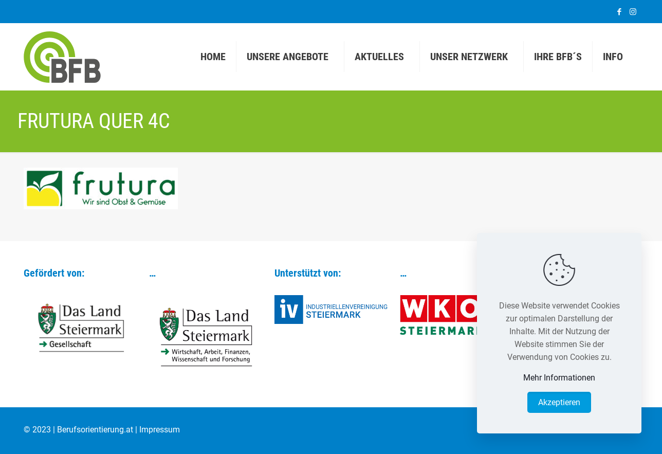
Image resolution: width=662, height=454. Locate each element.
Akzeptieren (559, 402)
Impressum (159, 429)
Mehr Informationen (559, 378)
